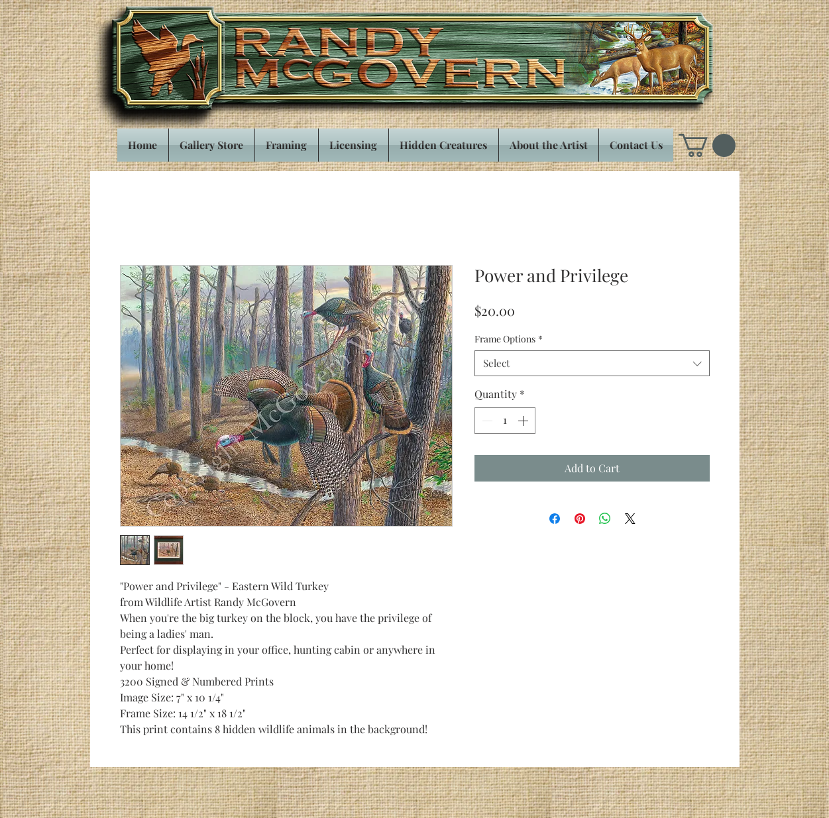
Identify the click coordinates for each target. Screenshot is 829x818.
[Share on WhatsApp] (605, 519)
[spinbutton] (505, 420)
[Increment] (524, 420)
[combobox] (592, 363)
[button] (707, 145)
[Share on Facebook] (555, 519)
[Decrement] (485, 420)
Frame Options (508, 338)
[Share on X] (630, 519)
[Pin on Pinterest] (580, 519)
